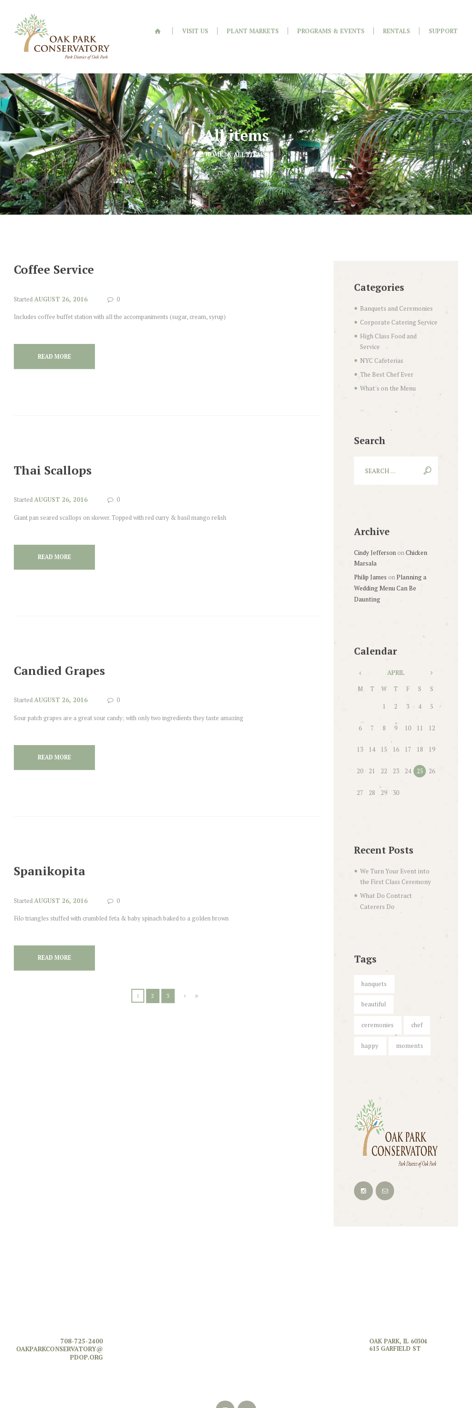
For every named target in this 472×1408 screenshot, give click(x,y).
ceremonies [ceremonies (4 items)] (376, 971)
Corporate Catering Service (396, 306)
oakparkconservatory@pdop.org (59, 1296)
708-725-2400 (84, 1285)
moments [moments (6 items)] (406, 991)
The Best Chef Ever (386, 347)
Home (214, 139)
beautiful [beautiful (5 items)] (413, 950)
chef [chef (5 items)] (414, 971)
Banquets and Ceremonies (395, 293)
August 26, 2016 (59, 283)
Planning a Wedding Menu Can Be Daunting (389, 557)
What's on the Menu (386, 360)
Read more (57, 341)
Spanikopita (53, 859)
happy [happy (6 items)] (369, 991)
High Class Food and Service (398, 319)
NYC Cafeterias (380, 333)
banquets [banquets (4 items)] (373, 950)
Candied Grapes (64, 657)
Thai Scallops (57, 455)
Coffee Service (58, 253)
